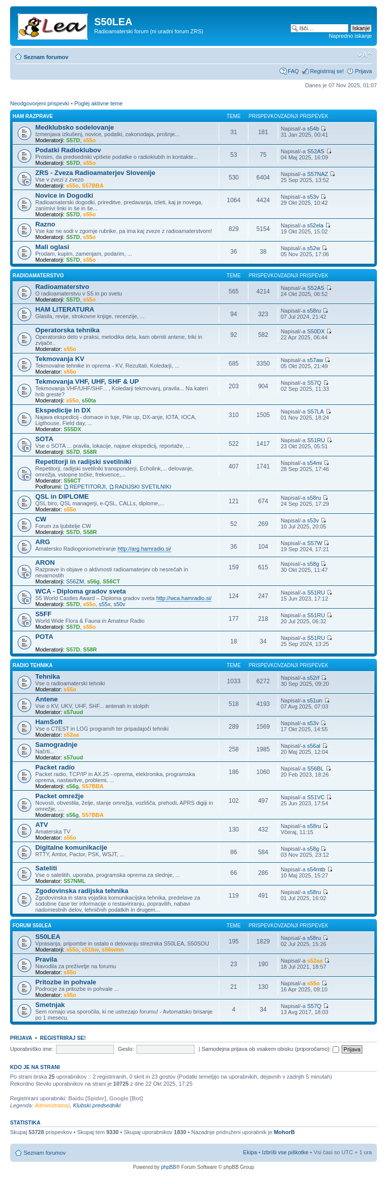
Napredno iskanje (350, 36)
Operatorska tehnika (67, 330)
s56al (313, 746)
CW (40, 519)
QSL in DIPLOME (62, 496)
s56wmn (112, 949)
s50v (119, 604)
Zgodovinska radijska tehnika (81, 891)
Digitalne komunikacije (71, 847)
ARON (45, 562)
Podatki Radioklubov (68, 150)
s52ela (315, 225)
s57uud (73, 712)
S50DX (316, 331)
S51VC (316, 797)
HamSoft (48, 722)
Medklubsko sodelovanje (74, 127)
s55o (89, 140)
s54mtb (316, 869)
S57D (73, 140)
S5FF (43, 614)
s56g (93, 581)
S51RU (316, 440)
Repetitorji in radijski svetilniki (83, 461)
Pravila (46, 959)
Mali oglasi (52, 247)
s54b (313, 129)
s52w (313, 248)
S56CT (72, 481)
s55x (104, 604)
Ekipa (250, 1152)
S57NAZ (317, 174)
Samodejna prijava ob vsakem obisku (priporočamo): (270, 1049)
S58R (90, 452)
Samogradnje (56, 744)
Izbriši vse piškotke (286, 1152)
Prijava (363, 71)
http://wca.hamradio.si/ (184, 598)
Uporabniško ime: (31, 1049)
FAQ (293, 71)
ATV (41, 824)
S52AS (315, 151)
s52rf (313, 678)
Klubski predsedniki (97, 1105)
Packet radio (55, 767)
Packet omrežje (59, 796)
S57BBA (92, 186)
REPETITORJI (87, 487)
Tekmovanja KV (59, 359)
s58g (313, 564)
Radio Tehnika (32, 665)
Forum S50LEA (32, 925)
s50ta (89, 400)
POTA (44, 636)
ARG (42, 542)
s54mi (314, 463)
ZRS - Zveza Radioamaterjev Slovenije (95, 172)
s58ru (314, 311)
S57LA (315, 411)
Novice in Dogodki (64, 195)
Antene (46, 699)
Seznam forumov (46, 57)
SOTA (44, 439)
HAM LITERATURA (64, 309)
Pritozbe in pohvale (65, 982)
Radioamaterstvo (38, 275)
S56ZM (75, 581)
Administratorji (52, 1105)
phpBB (168, 1167)
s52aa (71, 735)
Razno (45, 224)
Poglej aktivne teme (98, 103)
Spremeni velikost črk (364, 55)
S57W (314, 543)
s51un (314, 700)
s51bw (90, 949)
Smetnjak (50, 1005)
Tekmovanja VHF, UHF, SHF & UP (87, 381)
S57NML (74, 881)
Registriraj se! (327, 71)
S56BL (315, 768)
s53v (312, 197)
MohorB (284, 1132)
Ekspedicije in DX (63, 410)
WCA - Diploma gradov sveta (80, 591)
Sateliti (46, 868)
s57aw (315, 360)
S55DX (72, 429)
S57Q (314, 383)
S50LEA (47, 936)
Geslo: (126, 1049)
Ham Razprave (33, 116)
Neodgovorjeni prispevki (39, 103)
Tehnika (47, 676)
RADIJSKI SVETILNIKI (143, 487)
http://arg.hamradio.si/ (144, 549)
